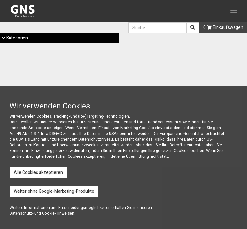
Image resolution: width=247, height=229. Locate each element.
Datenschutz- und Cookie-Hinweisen (42, 213)
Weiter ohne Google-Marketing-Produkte (54, 191)
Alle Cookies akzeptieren (38, 172)
